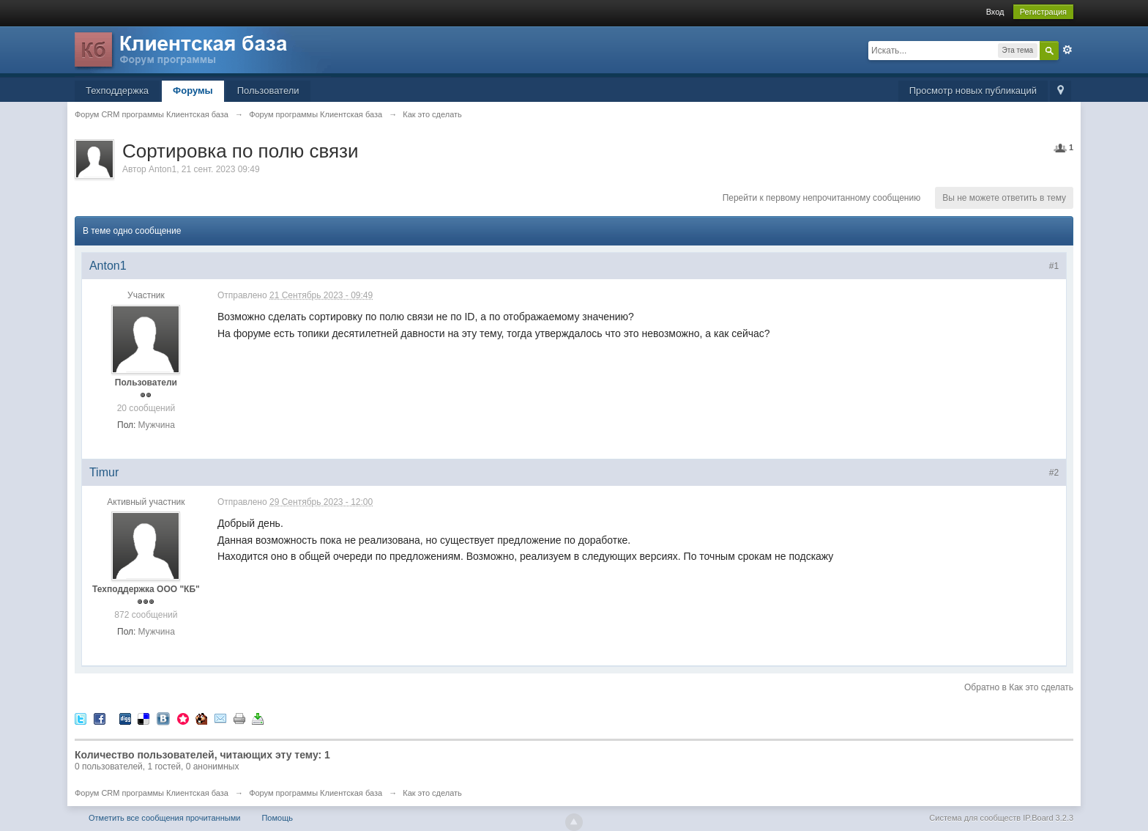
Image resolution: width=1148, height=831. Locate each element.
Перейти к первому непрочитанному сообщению (822, 198)
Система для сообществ (975, 817)
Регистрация (1043, 11)
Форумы (193, 90)
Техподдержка (117, 90)
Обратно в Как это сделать (1018, 687)
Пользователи (268, 90)
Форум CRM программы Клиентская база (151, 792)
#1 (1054, 266)
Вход (995, 11)
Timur (104, 472)
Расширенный (1067, 50)
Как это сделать (432, 792)
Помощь (277, 817)
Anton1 (162, 169)
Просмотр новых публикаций (973, 90)
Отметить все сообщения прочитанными (164, 817)
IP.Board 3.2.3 (1048, 817)
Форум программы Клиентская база (315, 792)
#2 (1054, 473)
